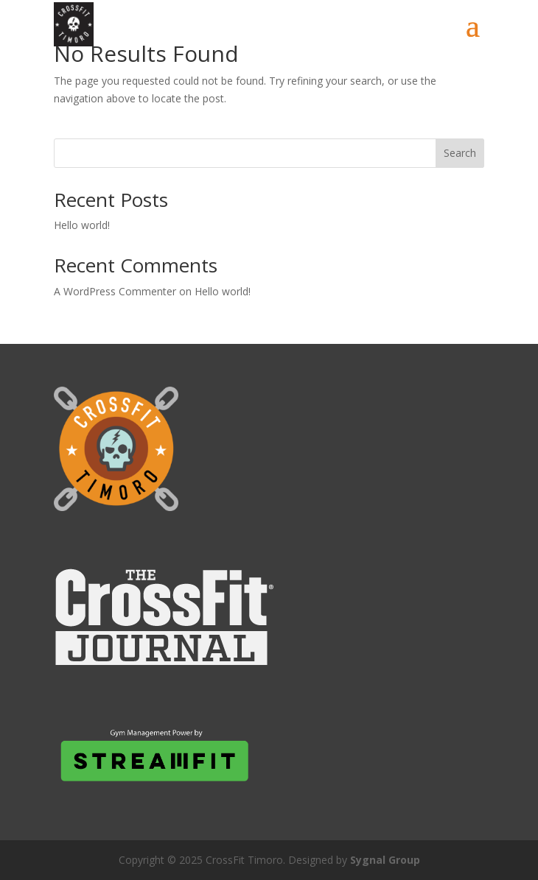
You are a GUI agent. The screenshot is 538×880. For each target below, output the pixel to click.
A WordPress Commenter (115, 291)
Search (460, 153)
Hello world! (82, 225)
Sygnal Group (385, 860)
